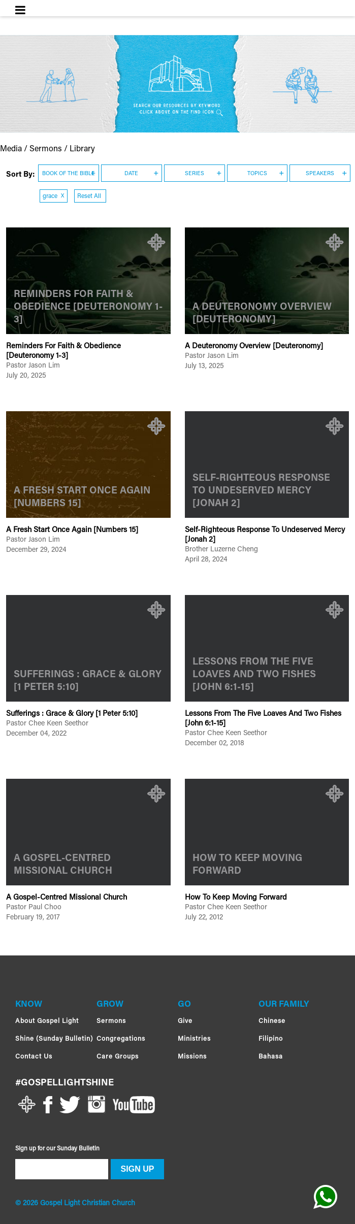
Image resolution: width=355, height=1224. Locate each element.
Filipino (271, 1039)
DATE (131, 174)
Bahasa (271, 1056)
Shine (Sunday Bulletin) (54, 1039)
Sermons (111, 1021)
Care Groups (117, 1056)
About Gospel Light (47, 1021)
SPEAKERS (320, 174)
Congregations (120, 1039)
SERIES (194, 174)
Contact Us (33, 1056)
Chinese (272, 1021)
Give (185, 1021)
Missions (192, 1056)
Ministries (194, 1039)
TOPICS (257, 174)
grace (53, 196)
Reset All (90, 196)
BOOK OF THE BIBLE (68, 174)
